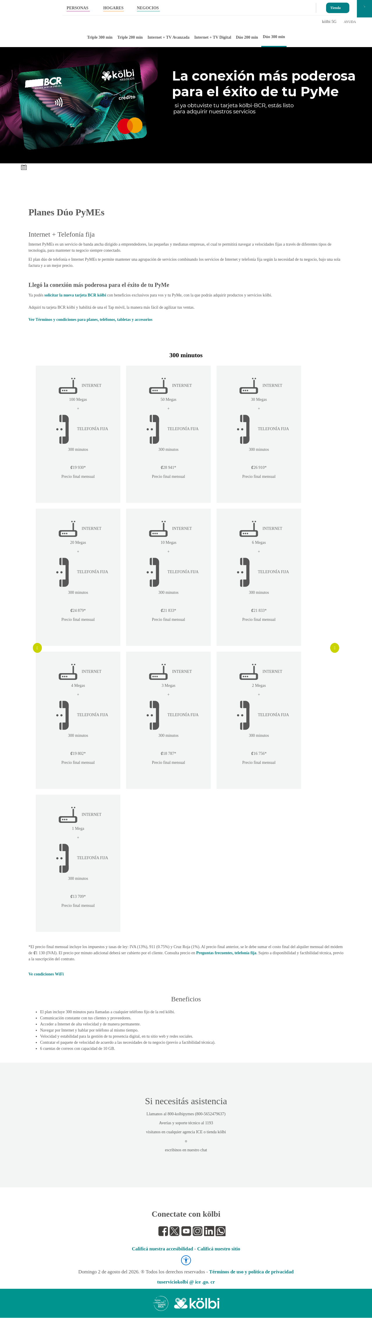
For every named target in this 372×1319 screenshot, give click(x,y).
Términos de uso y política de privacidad (251, 1273)
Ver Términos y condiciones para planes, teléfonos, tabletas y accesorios (90, 319)
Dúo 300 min (274, 37)
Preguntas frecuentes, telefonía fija (226, 954)
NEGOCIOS (148, 8)
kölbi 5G (329, 21)
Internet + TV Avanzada (169, 37)
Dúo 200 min (247, 37)
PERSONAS (77, 8)
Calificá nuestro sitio (218, 1250)
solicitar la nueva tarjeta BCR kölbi (75, 295)
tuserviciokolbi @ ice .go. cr (186, 1283)
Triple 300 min (99, 37)
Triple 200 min (130, 37)
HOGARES (113, 8)
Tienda (335, 6)
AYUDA (350, 22)
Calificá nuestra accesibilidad (162, 1250)
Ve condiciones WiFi (46, 975)
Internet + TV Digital (212, 37)
